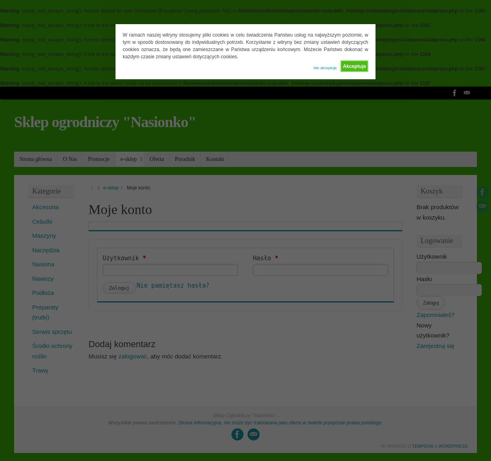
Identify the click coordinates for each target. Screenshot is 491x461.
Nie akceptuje (325, 68)
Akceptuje (354, 66)
